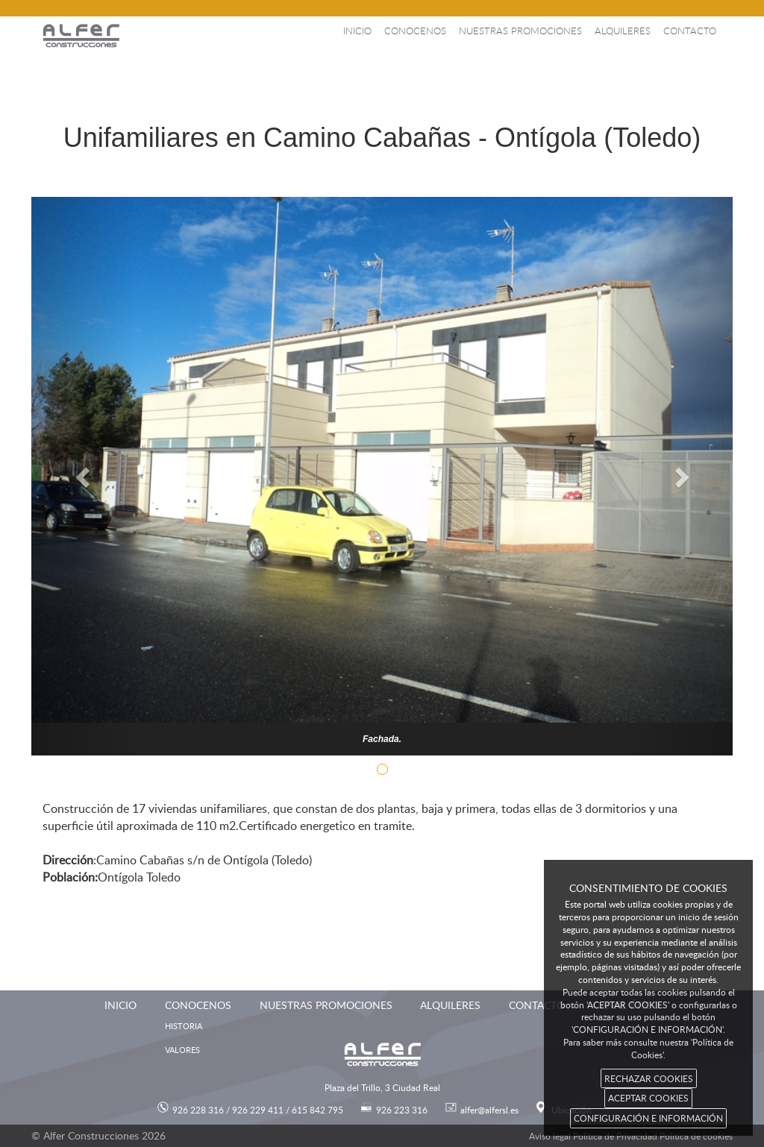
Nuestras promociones (520, 30)
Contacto (689, 30)
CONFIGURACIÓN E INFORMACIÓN (648, 1118)
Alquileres (623, 30)
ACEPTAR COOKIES (648, 1098)
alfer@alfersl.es (489, 1110)
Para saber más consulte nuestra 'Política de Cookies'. (648, 1048)
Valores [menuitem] (182, 1049)
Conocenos (415, 30)
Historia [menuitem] (183, 1025)
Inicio (357, 30)
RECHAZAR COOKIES (648, 1078)
